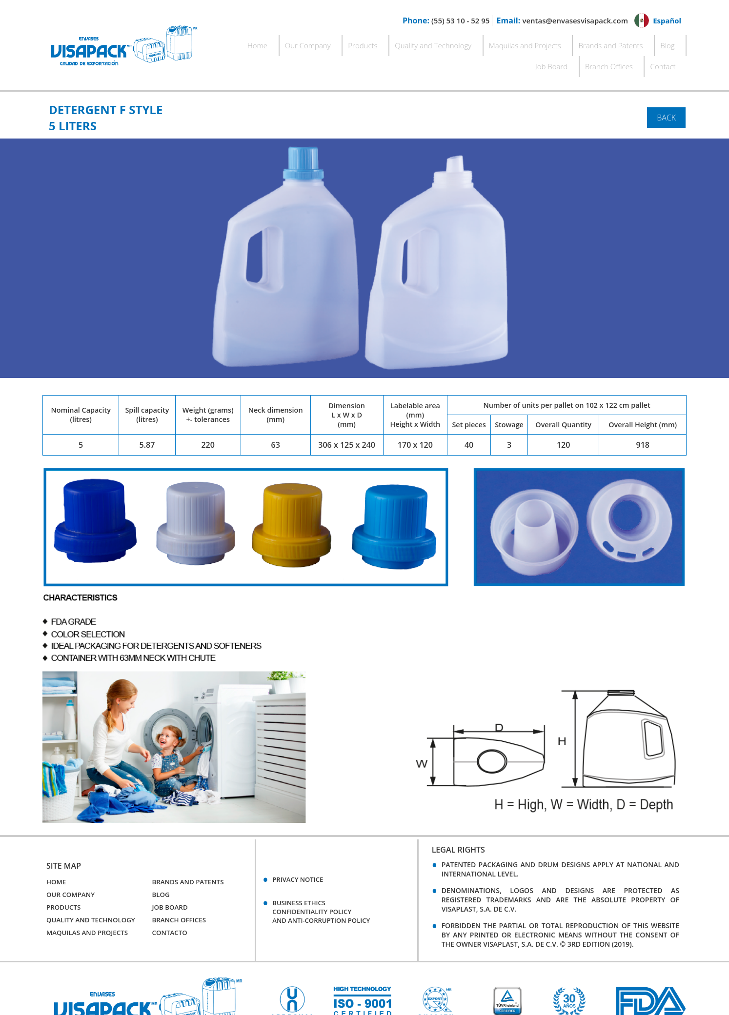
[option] (292, 974)
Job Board (586, 42)
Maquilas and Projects (441, 42)
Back (666, 89)
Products (303, 42)
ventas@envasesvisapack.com (569, 20)
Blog (557, 42)
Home (223, 42)
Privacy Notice (301, 851)
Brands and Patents (513, 42)
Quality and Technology (361, 42)
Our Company (261, 42)
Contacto (170, 905)
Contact (672, 42)
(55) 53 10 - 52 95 (449, 20)
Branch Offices (631, 42)
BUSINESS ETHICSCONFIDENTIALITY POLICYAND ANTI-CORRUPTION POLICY (328, 884)
